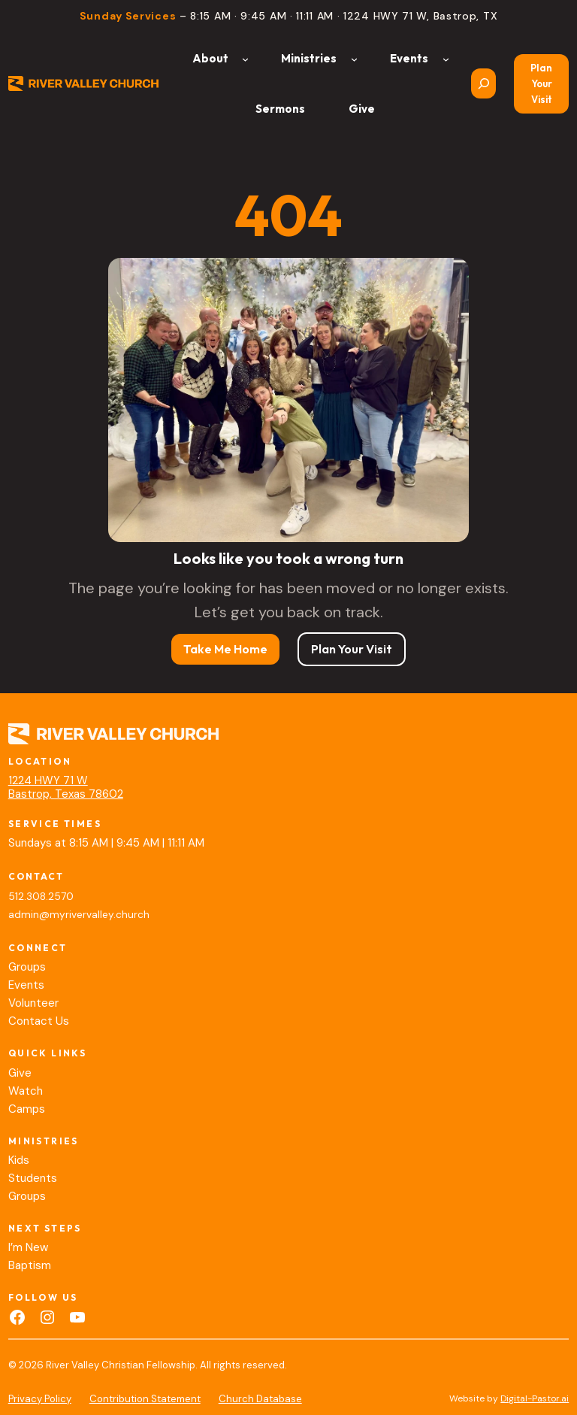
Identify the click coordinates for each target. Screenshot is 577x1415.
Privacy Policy (39, 1398)
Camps (26, 1109)
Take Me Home (225, 648)
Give (20, 1072)
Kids (18, 1160)
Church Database (260, 1398)
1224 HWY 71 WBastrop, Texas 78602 (65, 787)
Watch (25, 1090)
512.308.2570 (41, 896)
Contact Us (38, 1021)
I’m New (28, 1247)
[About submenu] (245, 58)
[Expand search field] (483, 83)
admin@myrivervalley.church (79, 914)
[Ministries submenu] (354, 58)
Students (32, 1178)
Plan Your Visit (541, 83)
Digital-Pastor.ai (534, 1398)
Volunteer (33, 1002)
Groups (27, 966)
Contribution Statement (145, 1398)
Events (26, 984)
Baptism (29, 1265)
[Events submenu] (446, 58)
